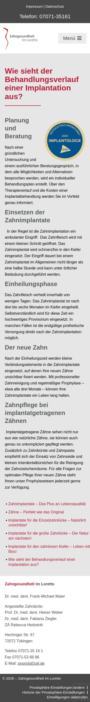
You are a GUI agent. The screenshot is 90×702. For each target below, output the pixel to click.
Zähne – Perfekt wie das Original (36, 512)
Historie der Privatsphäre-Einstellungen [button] (53, 692)
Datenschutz (54, 6)
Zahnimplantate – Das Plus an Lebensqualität (47, 504)
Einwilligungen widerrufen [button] (67, 697)
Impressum (34, 6)
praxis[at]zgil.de (31, 663)
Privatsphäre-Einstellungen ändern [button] (57, 687)
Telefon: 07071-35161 (45, 16)
